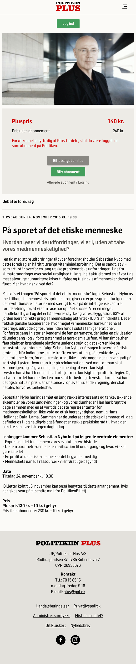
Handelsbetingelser (52, 606)
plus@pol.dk (74, 591)
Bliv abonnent (68, 172)
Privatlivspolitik (87, 606)
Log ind (68, 23)
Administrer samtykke (51, 615)
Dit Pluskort (55, 625)
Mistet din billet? (89, 615)
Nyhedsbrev (81, 625)
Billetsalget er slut (68, 160)
